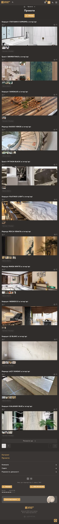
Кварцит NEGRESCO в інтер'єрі (15, 301)
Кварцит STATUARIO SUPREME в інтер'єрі (19, 22)
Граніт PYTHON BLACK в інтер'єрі (16, 162)
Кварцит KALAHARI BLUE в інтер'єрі (17, 406)
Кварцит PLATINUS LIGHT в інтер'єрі (17, 197)
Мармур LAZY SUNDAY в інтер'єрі (16, 371)
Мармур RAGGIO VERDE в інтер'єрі (16, 127)
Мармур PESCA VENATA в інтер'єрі (16, 231)
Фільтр (29, 16)
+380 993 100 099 (37, 487)
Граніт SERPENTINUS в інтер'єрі (15, 57)
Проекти (6, 458)
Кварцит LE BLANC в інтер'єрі (14, 336)
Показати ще (29, 441)
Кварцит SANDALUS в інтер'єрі (15, 92)
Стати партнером (12, 499)
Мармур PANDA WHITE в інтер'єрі (16, 266)
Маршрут (7, 487)
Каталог (5, 455)
